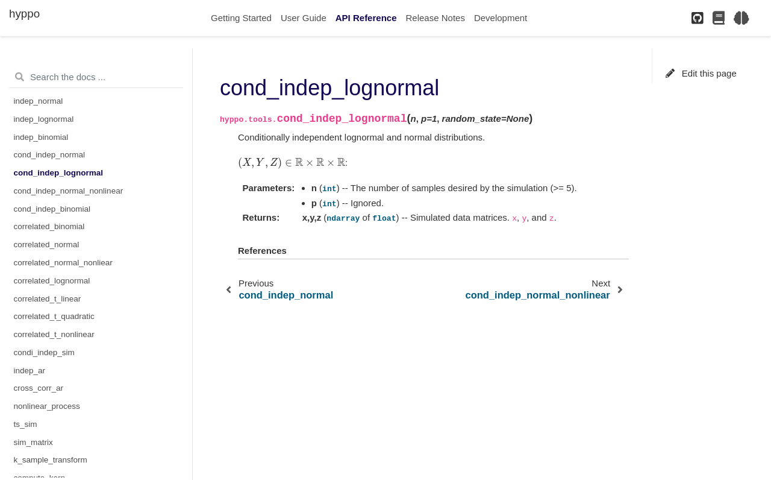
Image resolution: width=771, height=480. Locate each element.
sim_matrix (33, 442)
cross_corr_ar (39, 388)
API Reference (366, 18)
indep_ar (30, 370)
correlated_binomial (49, 226)
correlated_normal (47, 244)
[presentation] (291, 162)
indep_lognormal (44, 119)
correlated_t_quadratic (54, 316)
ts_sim (25, 424)
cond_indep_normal (50, 154)
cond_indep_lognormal (59, 172)
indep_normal (38, 101)
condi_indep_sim (44, 352)
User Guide (303, 18)
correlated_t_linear (47, 298)
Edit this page (701, 73)
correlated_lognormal (52, 280)
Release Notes (435, 18)
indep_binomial (41, 137)
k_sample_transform (50, 459)
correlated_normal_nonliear (63, 262)
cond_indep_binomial (52, 208)
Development (500, 18)
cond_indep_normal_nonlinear (68, 190)
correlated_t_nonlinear (54, 334)
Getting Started (241, 18)
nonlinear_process (47, 406)
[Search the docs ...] (96, 77)
